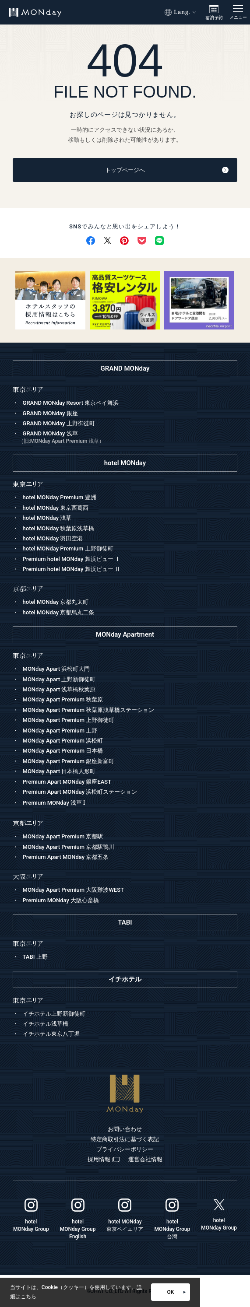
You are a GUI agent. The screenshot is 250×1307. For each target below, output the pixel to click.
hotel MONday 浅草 (47, 518)
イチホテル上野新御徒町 (54, 1013)
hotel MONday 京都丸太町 (56, 602)
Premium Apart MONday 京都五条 (66, 857)
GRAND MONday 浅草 (128, 438)
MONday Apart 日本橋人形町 (59, 771)
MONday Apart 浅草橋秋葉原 (59, 689)
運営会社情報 (145, 1159)
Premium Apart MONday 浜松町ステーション (80, 791)
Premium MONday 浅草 (54, 802)
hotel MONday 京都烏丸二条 (59, 612)
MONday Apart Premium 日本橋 (63, 750)
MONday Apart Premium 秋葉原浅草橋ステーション (89, 710)
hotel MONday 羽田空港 (53, 538)
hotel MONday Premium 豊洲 (59, 497)
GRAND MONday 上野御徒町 (59, 423)
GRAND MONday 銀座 (50, 413)
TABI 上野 (35, 956)
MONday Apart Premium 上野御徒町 (69, 720)
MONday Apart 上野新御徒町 (59, 679)
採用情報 (104, 1159)
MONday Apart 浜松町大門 (56, 669)
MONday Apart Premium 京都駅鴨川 (69, 847)
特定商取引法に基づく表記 (125, 1139)
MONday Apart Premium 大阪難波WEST (73, 890)
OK (176, 1292)
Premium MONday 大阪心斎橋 (61, 900)
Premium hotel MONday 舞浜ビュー (71, 559)
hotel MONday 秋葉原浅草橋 (59, 528)
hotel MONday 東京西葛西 (56, 508)
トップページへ (167, 170)
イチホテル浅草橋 (45, 1023)
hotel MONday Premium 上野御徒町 (68, 548)
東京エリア (28, 655)
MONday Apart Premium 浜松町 (63, 740)
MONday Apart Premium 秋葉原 (63, 699)
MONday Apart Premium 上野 (60, 730)
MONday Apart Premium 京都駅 (63, 836)
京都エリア (28, 823)
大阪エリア (28, 876)
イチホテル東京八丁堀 (51, 1033)
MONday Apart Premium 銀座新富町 (69, 761)
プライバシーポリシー (124, 1149)
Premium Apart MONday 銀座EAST (67, 781)
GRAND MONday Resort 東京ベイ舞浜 (71, 402)
